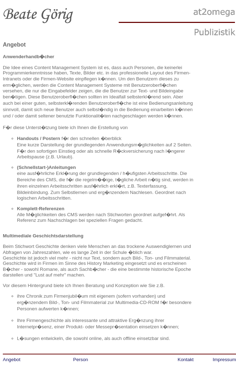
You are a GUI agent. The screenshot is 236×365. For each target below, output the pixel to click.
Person (80, 359)
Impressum (224, 359)
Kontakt (186, 359)
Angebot (11, 359)
